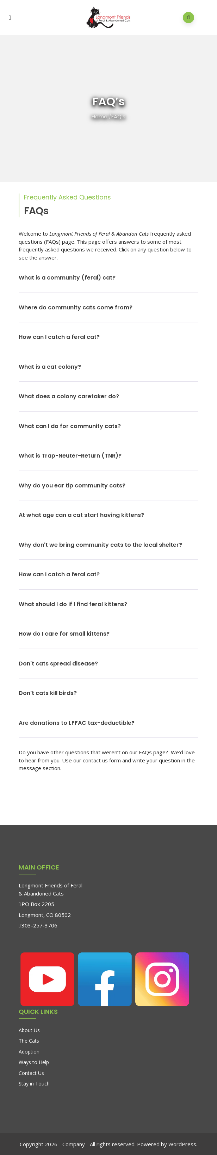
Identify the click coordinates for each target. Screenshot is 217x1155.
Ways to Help (34, 1062)
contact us (95, 760)
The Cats (29, 1040)
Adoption (29, 1051)
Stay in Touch (34, 1083)
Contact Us (31, 1073)
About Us (29, 1030)
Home (99, 116)
